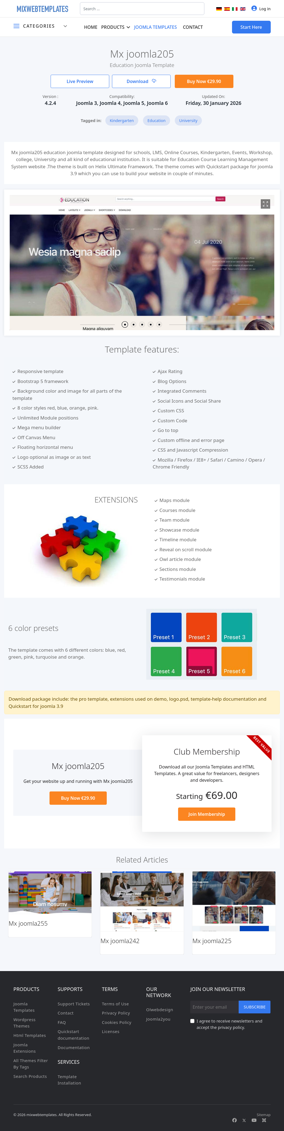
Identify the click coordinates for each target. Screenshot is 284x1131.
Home (90, 27)
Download (141, 81)
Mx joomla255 (28, 923)
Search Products (30, 1076)
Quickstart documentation (73, 1035)
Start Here (251, 27)
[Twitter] (244, 1120)
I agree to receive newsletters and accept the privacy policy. (229, 1024)
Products (112, 27)
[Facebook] (234, 1120)
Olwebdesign (159, 1009)
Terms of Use (115, 1003)
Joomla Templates (155, 27)
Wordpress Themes (25, 1023)
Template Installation (69, 1080)
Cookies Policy (116, 1022)
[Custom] (264, 1120)
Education (156, 120)
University (188, 120)
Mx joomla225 (211, 940)
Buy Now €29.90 (204, 81)
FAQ (62, 1022)
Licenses (110, 1031)
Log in (261, 8)
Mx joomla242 (119, 940)
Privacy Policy (116, 1013)
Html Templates (30, 1035)
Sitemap (264, 1114)
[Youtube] (254, 1120)
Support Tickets (74, 1003)
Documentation (74, 1047)
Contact (193, 27)
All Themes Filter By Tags (31, 1064)
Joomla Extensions (25, 1048)
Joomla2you (158, 1019)
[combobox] (142, 8)
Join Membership (207, 814)
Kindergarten (122, 120)
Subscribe (254, 1007)
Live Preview (80, 81)
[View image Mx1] (265, 204)
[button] (125, 324)
